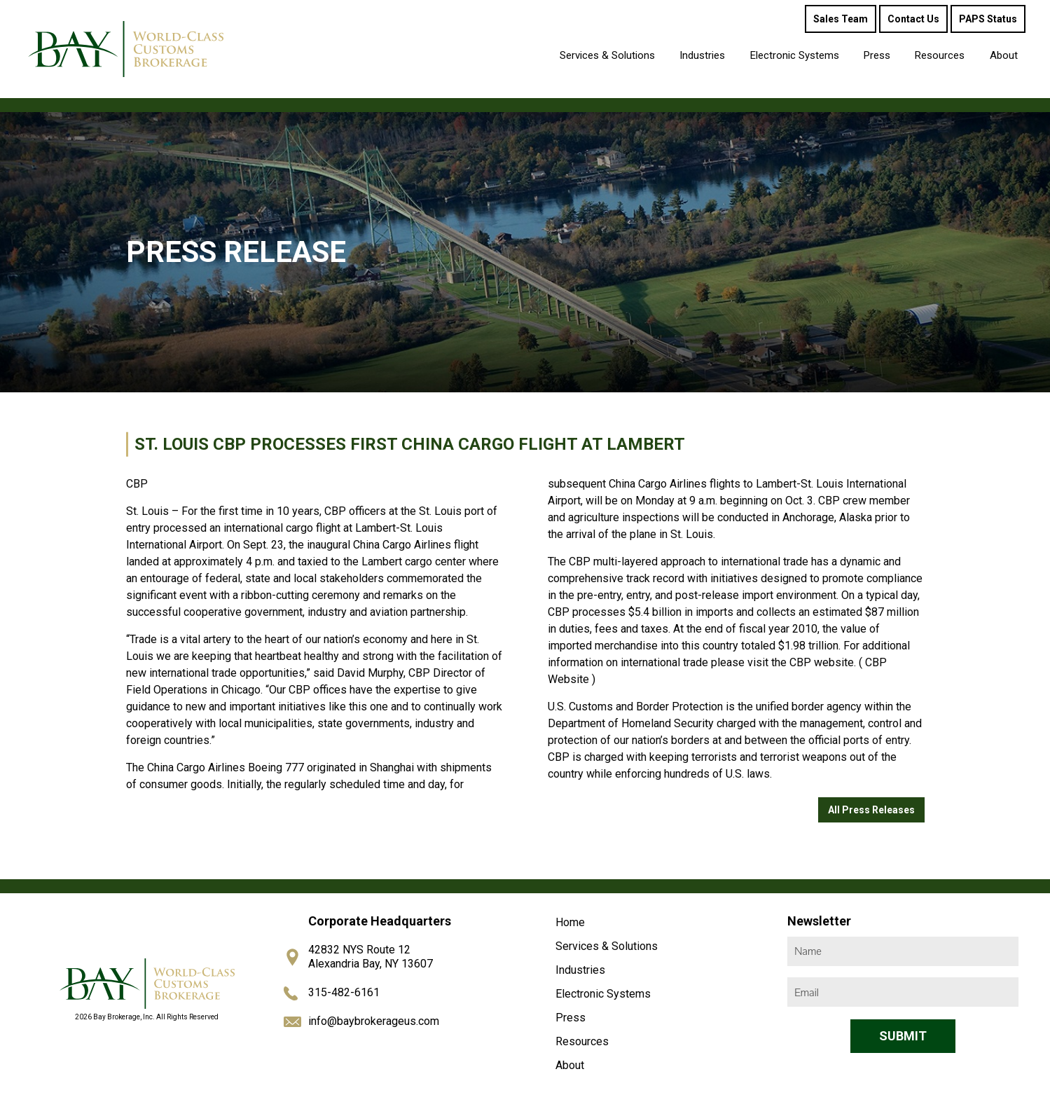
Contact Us (913, 19)
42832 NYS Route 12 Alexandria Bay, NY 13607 (370, 957)
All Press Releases (871, 809)
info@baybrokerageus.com (373, 1021)
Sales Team (840, 19)
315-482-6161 (344, 992)
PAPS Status (988, 19)
